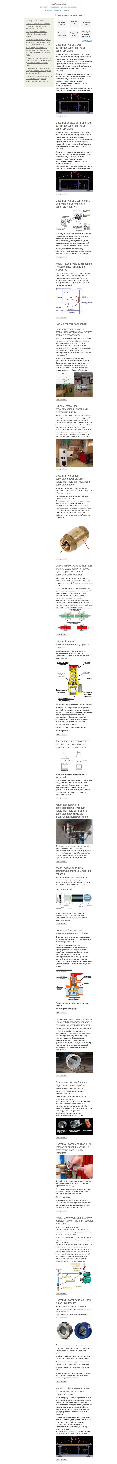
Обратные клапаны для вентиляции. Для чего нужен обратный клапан (71, 47)
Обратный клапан (86, 24)
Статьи (66, 10)
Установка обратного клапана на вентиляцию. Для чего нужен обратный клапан (73, 1391)
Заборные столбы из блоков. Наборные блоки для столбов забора (36, 34)
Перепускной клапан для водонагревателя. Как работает (72, 932)
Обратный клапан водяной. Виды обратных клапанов (73, 1301)
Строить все (58, 3)
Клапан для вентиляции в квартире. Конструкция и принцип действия (73, 870)
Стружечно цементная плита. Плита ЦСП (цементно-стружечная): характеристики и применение (39, 79)
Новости (57, 10)
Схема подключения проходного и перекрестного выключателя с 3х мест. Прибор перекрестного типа (38, 42)
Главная (48, 10)
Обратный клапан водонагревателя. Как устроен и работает (72, 644)
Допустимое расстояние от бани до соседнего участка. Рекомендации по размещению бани (38, 71)
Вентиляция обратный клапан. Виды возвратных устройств (72, 1084)
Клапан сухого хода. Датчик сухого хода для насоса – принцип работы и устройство (74, 1220)
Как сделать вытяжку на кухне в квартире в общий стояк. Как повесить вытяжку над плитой (72, 744)
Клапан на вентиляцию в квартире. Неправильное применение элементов (74, 266)
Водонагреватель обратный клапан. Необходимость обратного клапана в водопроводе (74, 332)
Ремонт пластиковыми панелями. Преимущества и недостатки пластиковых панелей (38, 26)
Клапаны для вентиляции (74, 23)
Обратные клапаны (61, 24)
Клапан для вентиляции (62, 34)
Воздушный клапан (74, 34)
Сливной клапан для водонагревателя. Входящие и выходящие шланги (72, 408)
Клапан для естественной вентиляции (86, 34)
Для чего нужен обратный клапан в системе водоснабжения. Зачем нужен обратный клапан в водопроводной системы (74, 570)
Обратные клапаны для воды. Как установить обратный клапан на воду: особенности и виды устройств (73, 1148)
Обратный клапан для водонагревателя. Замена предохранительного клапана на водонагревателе (73, 480)
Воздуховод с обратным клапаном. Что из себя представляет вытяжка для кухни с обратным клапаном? (74, 1022)
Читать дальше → (61, 116)
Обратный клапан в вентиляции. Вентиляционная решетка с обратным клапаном (73, 203)
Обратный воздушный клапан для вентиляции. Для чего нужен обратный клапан (73, 125)
